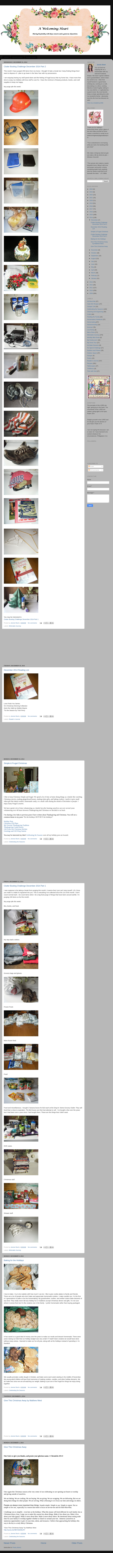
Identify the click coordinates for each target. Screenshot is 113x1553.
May (92, 267)
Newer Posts (9, 1543)
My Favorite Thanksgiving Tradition (16, 825)
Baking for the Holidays (14, 1260)
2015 (91, 214)
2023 (91, 192)
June (93, 264)
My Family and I (92, 340)
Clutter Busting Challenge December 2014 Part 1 (21, 619)
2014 (91, 217)
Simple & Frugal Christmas (15, 763)
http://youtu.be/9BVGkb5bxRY (14, 1530)
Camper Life (91, 306)
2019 (91, 203)
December (94, 220)
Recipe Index (31, 57)
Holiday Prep (8, 821)
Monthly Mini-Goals (93, 337)
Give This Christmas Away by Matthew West (23, 1400)
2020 (91, 200)
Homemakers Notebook (94, 319)
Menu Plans (91, 332)
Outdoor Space (92, 353)
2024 (91, 189)
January (94, 278)
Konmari (90, 327)
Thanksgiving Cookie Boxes (13, 827)
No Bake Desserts (93, 345)
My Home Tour (92, 342)
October (94, 253)
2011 (91, 287)
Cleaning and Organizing (95, 311)
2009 (91, 293)
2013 (91, 282)
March (93, 273)
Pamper (89, 355)
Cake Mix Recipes (93, 304)
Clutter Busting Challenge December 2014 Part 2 (25, 66)
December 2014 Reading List (16, 670)
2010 (91, 290)
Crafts (89, 314)
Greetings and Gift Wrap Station (15, 831)
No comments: (33, 623)
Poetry (89, 358)
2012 (91, 285)
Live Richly (90, 330)
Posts (91, 466)
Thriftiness (90, 368)
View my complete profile (95, 103)
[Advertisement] (43, 647)
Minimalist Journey (15, 626)
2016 (91, 212)
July (92, 261)
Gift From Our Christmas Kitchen (15, 829)
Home (6, 57)
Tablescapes (91, 366)
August (93, 258)
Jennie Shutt (101, 64)
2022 (91, 195)
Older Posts (77, 1543)
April (92, 270)
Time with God (92, 371)
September (95, 255)
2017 (91, 209)
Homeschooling (92, 324)
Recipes (89, 363)
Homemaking (91, 322)
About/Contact (17, 57)
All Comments (93, 470)
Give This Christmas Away (15, 1447)
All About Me (91, 301)
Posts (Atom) (17, 1547)
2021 (91, 197)
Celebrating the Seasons (34, 835)
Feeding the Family (93, 317)
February (94, 275)
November (94, 250)
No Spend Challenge (94, 348)
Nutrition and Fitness (94, 350)
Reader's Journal (14, 719)
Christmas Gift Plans (11, 823)
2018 (91, 206)
